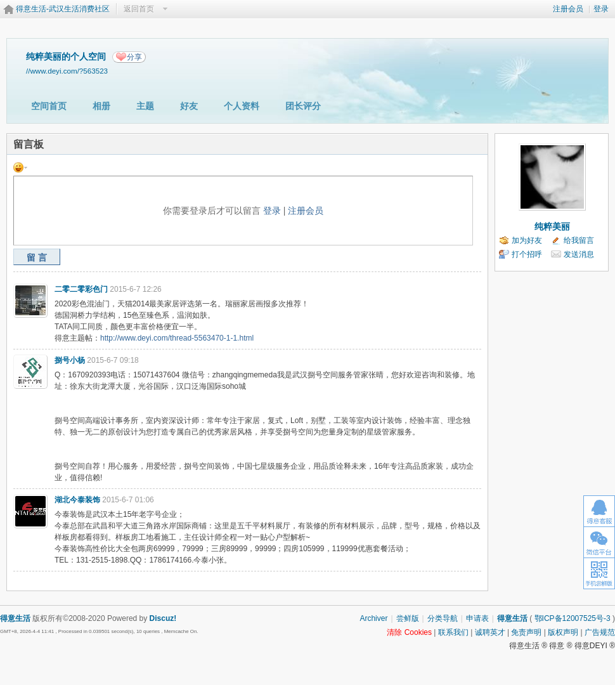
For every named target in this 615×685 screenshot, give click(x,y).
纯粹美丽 (552, 226)
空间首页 (49, 106)
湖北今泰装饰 (77, 499)
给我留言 (579, 240)
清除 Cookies (409, 632)
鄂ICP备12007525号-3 (572, 618)
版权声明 (563, 632)
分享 (134, 57)
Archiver (373, 618)
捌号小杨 (70, 360)
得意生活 (512, 618)
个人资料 (241, 106)
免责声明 (526, 632)
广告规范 (600, 632)
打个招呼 (527, 254)
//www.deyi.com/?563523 (67, 71)
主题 (145, 106)
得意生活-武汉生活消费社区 (63, 8)
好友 (189, 106)
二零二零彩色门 (81, 289)
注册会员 (568, 8)
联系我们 (453, 632)
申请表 (477, 618)
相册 (101, 106)
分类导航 (442, 618)
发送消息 (579, 254)
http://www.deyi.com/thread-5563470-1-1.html (177, 338)
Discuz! (163, 618)
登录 (601, 8)
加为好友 (527, 240)
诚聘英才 (490, 632)
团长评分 (303, 106)
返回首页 (139, 8)
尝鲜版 (407, 618)
